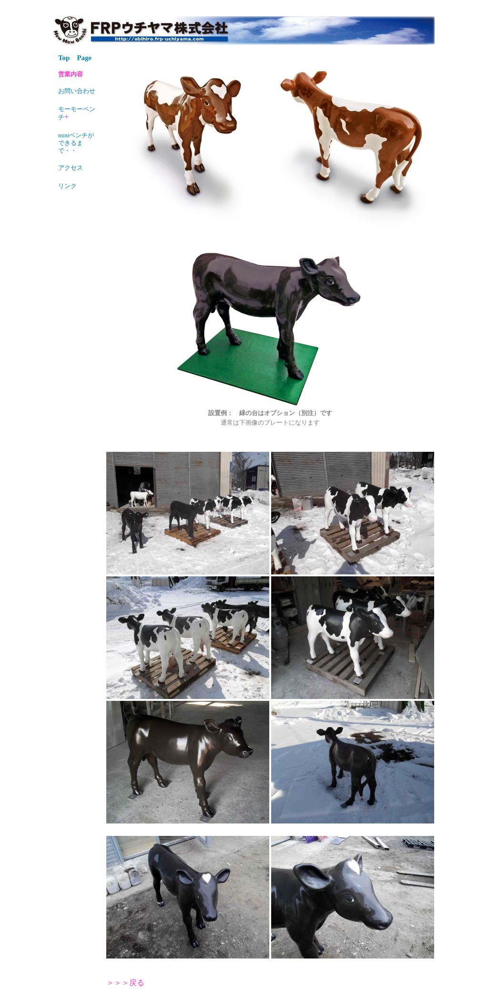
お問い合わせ (76, 91)
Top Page (75, 58)
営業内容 (70, 74)
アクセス (70, 168)
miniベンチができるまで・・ (76, 143)
